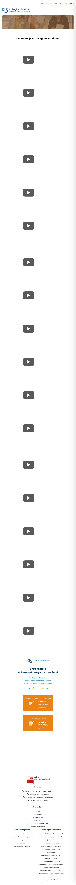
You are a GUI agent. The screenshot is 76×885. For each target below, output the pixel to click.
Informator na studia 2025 (38, 823)
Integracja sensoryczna (51, 849)
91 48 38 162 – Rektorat (39, 800)
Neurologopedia (51, 858)
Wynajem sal (38, 817)
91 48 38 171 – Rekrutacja (39, 794)
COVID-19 (38, 820)
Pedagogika (21, 834)
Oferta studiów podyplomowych (51, 834)
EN (72, 3)
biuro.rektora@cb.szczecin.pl (39, 672)
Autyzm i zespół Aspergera (51, 846)
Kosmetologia (21, 843)
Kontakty (38, 811)
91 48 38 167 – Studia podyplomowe (39, 797)
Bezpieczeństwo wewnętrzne (21, 837)
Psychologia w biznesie (21, 846)
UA (67, 3)
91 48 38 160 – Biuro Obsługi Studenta (39, 791)
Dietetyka (21, 840)
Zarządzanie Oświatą (51, 880)
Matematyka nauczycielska (51, 855)
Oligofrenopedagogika (51, 861)
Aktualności (38, 814)
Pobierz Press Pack (38, 826)
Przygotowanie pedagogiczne (51, 871)
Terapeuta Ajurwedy (51, 843)
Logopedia (51, 852)
